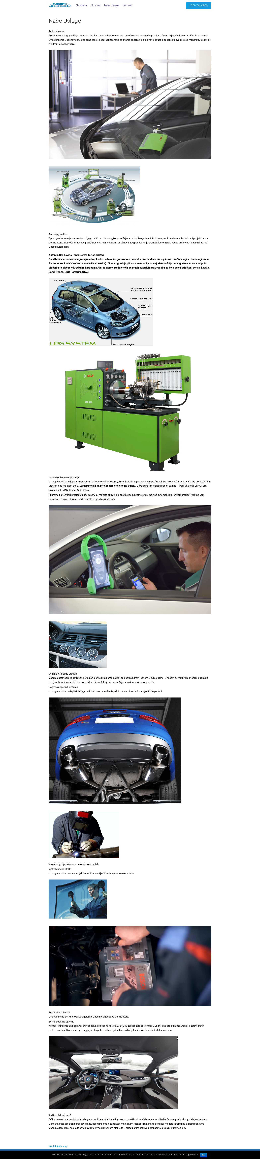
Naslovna (81, 5)
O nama (95, 5)
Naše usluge (111, 5)
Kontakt (127, 5)
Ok (203, 1155)
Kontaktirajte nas (58, 1146)
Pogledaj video (199, 5)
